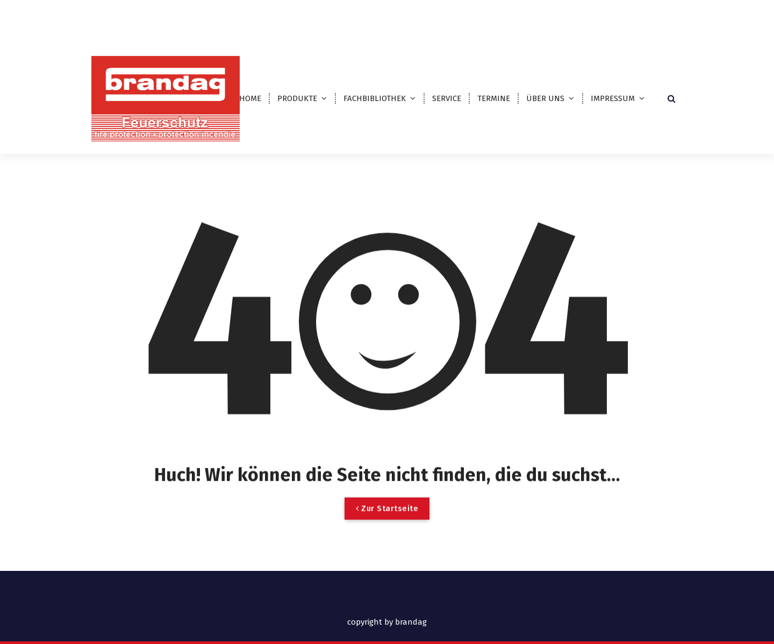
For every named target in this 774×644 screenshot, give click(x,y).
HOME (250, 98)
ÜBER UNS (545, 98)
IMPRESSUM (613, 98)
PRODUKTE (297, 98)
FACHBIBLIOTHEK (374, 98)
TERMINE (493, 98)
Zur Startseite (387, 520)
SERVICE (446, 98)
